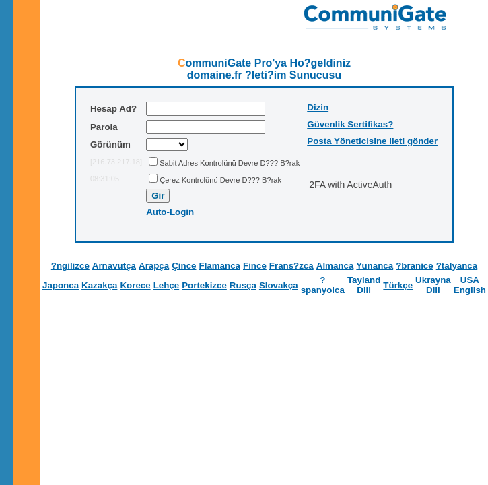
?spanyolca (323, 285)
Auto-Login (170, 212)
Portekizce (204, 285)
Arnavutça (114, 266)
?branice (414, 266)
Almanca (335, 266)
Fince (255, 266)
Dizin (317, 107)
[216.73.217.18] (116, 162)
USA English (470, 285)
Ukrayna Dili (433, 285)
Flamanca (220, 266)
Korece (135, 285)
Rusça (243, 285)
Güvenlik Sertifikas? (350, 124)
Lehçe (166, 285)
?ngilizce (70, 266)
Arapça (154, 266)
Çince (184, 266)
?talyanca (457, 266)
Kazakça (99, 285)
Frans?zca (291, 266)
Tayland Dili (363, 285)
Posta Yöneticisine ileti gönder (372, 141)
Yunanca (374, 266)
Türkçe (398, 285)
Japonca (60, 285)
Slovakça (278, 285)
